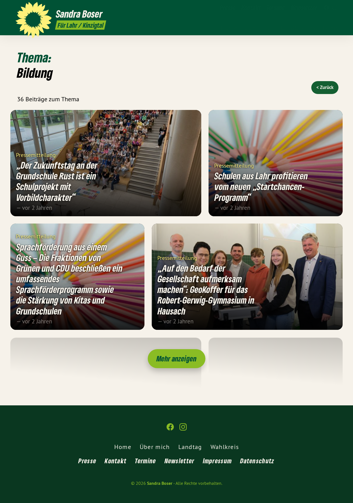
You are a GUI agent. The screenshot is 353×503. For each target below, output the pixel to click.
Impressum (217, 461)
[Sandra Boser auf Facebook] (326, 7)
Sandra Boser (159, 483)
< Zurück (324, 87)
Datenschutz (257, 461)
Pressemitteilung (36, 154)
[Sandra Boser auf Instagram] (335, 7)
